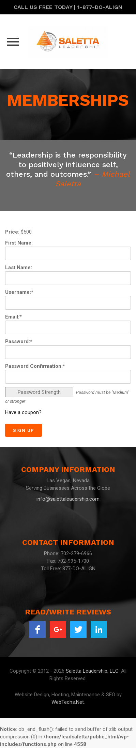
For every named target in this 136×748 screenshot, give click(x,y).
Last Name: (18, 267)
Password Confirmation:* (35, 366)
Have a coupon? (23, 412)
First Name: (19, 243)
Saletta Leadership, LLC (92, 671)
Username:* (19, 292)
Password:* (18, 341)
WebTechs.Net (67, 702)
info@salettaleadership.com (68, 499)
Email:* (13, 317)
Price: (12, 232)
